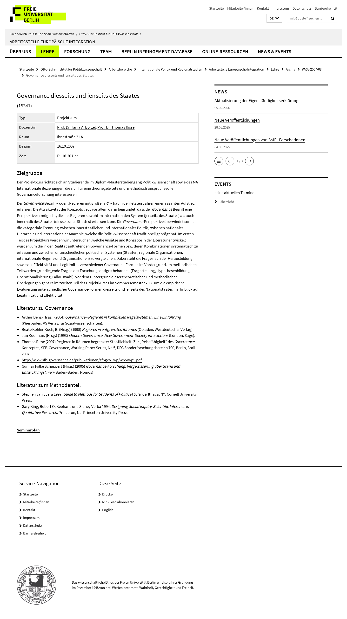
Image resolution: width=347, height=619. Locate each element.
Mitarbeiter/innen (240, 8)
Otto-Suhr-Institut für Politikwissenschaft (110, 34)
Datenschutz (302, 8)
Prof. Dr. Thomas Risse (115, 127)
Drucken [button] (108, 494)
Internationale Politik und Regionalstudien (170, 69)
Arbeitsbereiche (120, 69)
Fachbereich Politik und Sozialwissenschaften (43, 34)
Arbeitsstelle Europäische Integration (52, 42)
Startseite (216, 8)
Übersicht (224, 201)
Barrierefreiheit (326, 8)
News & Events (274, 51)
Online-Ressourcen (225, 51)
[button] (274, 18)
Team (106, 51)
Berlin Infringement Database (157, 51)
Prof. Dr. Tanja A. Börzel (76, 127)
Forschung (77, 51)
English (107, 510)
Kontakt (263, 8)
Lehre (47, 51)
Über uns (20, 51)
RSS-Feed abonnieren (118, 502)
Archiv (290, 69)
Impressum (281, 8)
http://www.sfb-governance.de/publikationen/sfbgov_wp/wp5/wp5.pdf (82, 360)
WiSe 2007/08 (311, 69)
